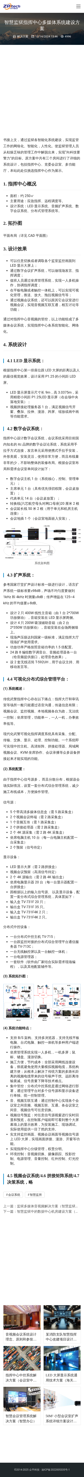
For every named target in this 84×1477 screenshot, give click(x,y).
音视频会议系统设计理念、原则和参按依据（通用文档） (21, 1337)
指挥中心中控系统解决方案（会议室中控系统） (21, 1378)
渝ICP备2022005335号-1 (55, 1438)
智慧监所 (36, 1194)
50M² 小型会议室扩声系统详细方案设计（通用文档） (62, 1419)
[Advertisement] (42, 89)
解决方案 (22, 36)
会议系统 (14, 1194)
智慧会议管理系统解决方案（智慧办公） (21, 1418)
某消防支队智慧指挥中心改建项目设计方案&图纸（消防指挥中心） (61, 1337)
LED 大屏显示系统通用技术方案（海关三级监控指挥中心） (61, 1378)
